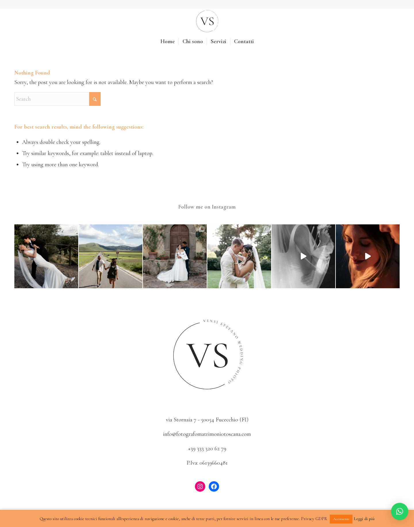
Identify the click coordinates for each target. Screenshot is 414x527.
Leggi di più (364, 518)
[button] (399, 511)
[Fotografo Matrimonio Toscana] (207, 21)
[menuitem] (168, 41)
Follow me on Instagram (207, 206)
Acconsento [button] (341, 519)
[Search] (57, 99)
